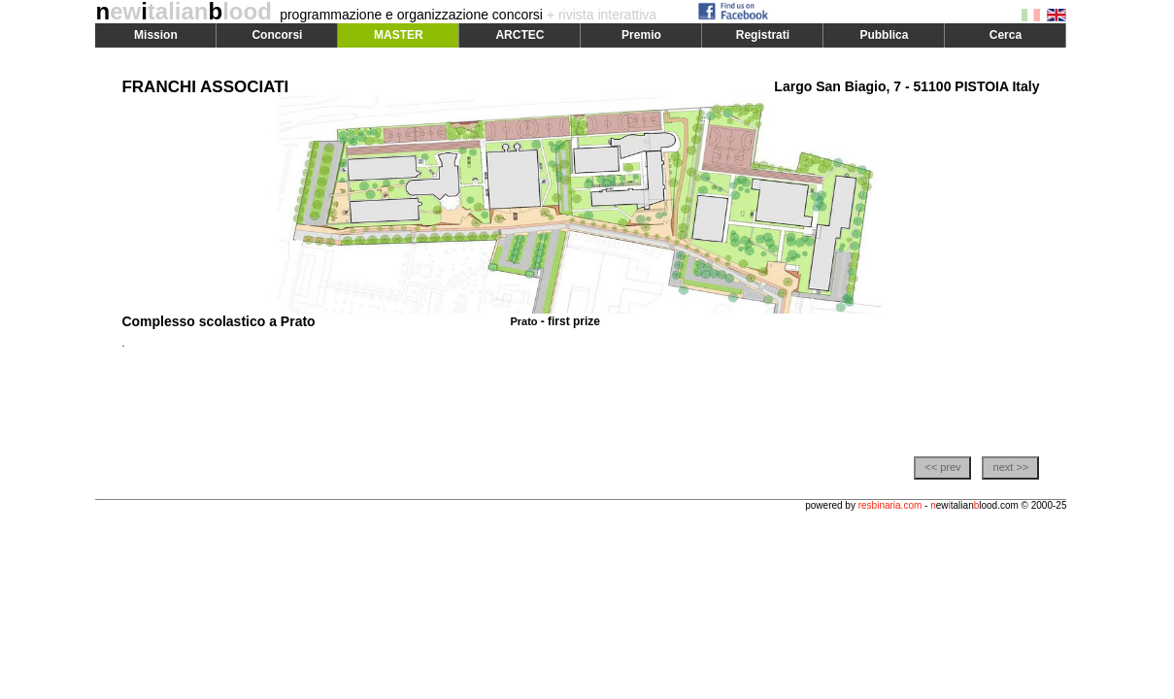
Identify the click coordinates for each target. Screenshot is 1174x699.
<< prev (942, 467)
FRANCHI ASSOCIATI (204, 87)
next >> (1011, 467)
